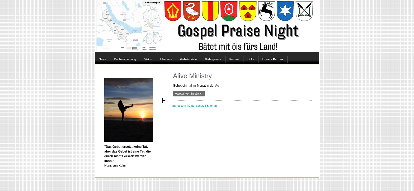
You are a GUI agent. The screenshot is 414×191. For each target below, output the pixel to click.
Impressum (179, 105)
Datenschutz (196, 105)
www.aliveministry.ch (189, 93)
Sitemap (212, 105)
